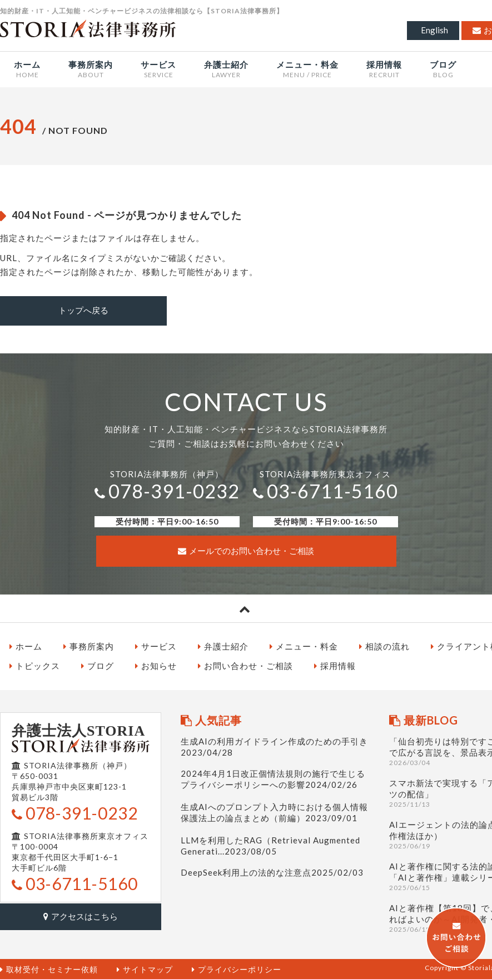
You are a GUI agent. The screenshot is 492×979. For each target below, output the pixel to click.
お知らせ (156, 665)
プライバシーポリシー (236, 968)
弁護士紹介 (223, 645)
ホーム (25, 645)
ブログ (97, 665)
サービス (156, 645)
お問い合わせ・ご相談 (245, 665)
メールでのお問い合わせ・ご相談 (246, 550)
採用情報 (335, 665)
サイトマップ (145, 968)
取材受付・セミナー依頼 (49, 968)
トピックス (34, 665)
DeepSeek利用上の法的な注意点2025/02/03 (272, 871)
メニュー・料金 (304, 645)
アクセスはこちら (80, 915)
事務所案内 (88, 645)
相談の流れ (384, 645)
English (434, 30)
